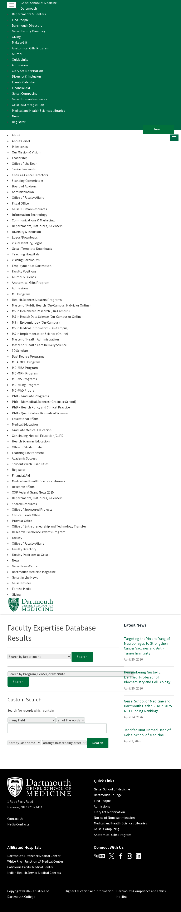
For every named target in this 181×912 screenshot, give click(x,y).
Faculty (17, 538)
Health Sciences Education (31, 441)
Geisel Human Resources (29, 99)
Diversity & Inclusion (26, 76)
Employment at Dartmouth (32, 266)
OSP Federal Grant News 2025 (33, 492)
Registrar (18, 122)
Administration (23, 192)
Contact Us (15, 819)
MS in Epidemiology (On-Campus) (36, 322)
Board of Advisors (24, 186)
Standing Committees (28, 180)
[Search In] (32, 720)
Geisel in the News (25, 577)
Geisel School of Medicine (39, 3)
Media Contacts (18, 824)
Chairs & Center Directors (30, 175)
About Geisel (21, 141)
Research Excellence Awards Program (38, 532)
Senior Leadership (24, 169)
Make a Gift (19, 42)
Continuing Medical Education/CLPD (37, 435)
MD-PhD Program (24, 390)
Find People (20, 20)
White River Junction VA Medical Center (35, 861)
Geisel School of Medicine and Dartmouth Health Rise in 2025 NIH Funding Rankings (148, 706)
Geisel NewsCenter (25, 566)
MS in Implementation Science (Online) (40, 334)
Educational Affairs (25, 419)
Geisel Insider (21, 583)
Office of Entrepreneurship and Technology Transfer (49, 526)
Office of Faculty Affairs (28, 197)
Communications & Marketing (33, 220)
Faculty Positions (24, 271)
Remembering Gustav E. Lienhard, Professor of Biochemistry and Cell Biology (147, 677)
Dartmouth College (108, 795)
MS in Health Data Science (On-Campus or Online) (47, 316)
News (16, 116)
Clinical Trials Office (26, 515)
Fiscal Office (20, 203)
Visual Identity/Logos (27, 243)
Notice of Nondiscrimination (114, 817)
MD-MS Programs (24, 379)
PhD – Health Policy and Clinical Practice (41, 407)
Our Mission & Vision (26, 152)
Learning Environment (28, 453)
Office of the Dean (24, 163)
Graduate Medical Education (32, 430)
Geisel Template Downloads (32, 248)
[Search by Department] (39, 656)
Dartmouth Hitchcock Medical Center (33, 856)
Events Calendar (23, 82)
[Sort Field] (24, 742)
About (16, 135)
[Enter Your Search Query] (57, 728)
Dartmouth (29, 8)
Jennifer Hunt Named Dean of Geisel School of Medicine (147, 732)
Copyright (14, 891)
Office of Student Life (27, 447)
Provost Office (22, 521)
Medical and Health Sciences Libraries (38, 110)
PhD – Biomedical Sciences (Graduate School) (44, 401)
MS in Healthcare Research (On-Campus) (41, 311)
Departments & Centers (29, 14)
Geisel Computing (25, 93)
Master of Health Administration (35, 339)
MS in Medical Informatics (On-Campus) (40, 328)
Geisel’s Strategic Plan (28, 105)
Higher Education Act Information (89, 891)
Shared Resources (24, 504)
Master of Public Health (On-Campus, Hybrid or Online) (51, 305)
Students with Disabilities (30, 464)
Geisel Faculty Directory (28, 31)
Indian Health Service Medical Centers (34, 873)
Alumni (17, 54)
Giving (16, 37)
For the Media (21, 589)
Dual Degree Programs (28, 356)
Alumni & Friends (24, 277)
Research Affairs (23, 487)
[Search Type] (71, 720)
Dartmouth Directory (27, 25)
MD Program (21, 294)
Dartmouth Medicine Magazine (34, 572)
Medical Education (25, 424)
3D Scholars (20, 350)
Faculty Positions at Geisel (31, 555)
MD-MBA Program (25, 368)
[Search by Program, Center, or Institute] (71, 674)
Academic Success (24, 458)
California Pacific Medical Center (30, 867)
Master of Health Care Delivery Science (39, 345)
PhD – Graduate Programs (30, 396)
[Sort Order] (64, 742)
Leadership (20, 158)
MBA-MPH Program (26, 362)
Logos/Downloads (25, 237)
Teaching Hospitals (26, 254)
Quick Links (20, 59)
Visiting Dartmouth (26, 260)
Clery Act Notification (27, 71)
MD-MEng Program (25, 385)
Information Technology (29, 214)
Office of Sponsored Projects (32, 509)
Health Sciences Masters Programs (37, 300)
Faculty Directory (24, 549)
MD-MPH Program (25, 373)
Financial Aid (21, 88)
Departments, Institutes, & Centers (37, 226)
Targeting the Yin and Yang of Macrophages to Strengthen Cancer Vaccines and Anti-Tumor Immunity (147, 646)
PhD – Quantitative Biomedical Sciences (40, 413)
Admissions (20, 65)
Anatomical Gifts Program (30, 48)
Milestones (20, 146)
